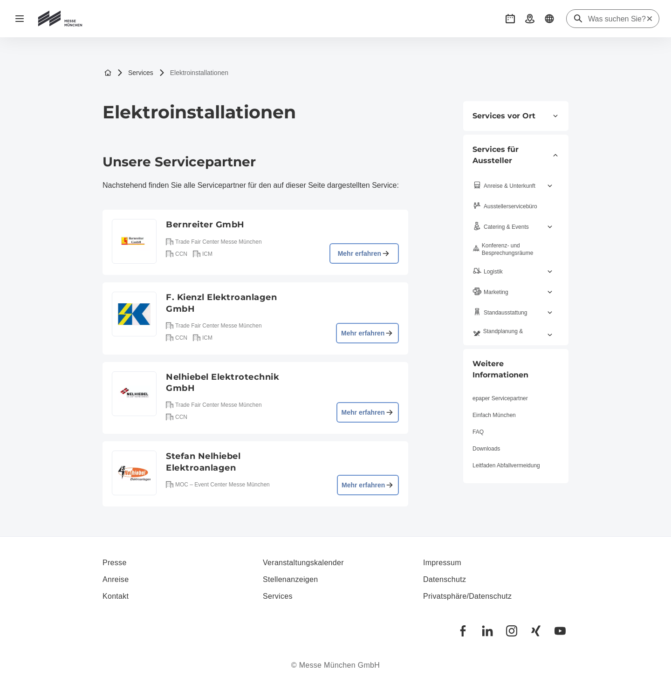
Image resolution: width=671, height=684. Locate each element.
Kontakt (116, 596)
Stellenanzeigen (290, 579)
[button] (510, 18)
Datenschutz (444, 579)
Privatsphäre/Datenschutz (467, 596)
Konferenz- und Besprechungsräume (502, 249)
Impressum (442, 563)
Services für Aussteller (515, 155)
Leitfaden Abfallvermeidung (506, 465)
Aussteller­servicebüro (504, 206)
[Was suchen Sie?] (617, 19)
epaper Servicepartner (500, 398)
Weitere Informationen (500, 369)
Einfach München (494, 415)
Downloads (486, 448)
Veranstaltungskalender (303, 563)
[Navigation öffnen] (19, 18)
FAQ (478, 432)
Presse (115, 563)
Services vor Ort (515, 115)
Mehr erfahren (364, 253)
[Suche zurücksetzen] (649, 18)
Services (135, 73)
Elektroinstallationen (193, 73)
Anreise (116, 579)
